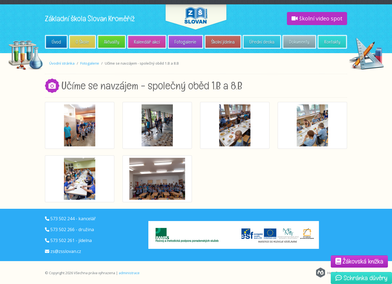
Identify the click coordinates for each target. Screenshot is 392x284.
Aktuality (111, 42)
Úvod (56, 42)
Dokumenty (299, 42)
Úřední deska (261, 42)
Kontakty (332, 42)
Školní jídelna (223, 42)
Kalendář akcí (147, 42)
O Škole (82, 42)
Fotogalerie (185, 42)
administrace (129, 272)
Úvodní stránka (62, 63)
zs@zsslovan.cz (65, 251)
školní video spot (317, 18)
